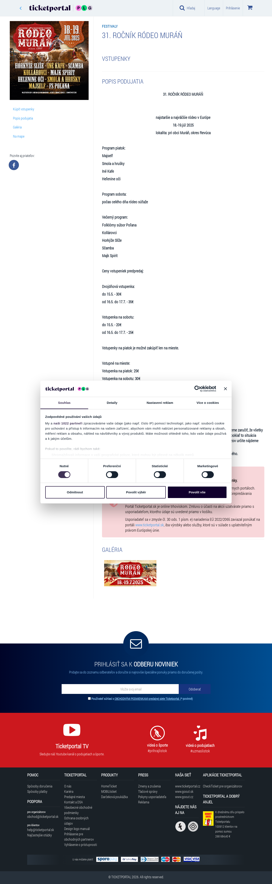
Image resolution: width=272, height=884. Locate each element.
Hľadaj (187, 8)
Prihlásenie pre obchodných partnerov (79, 836)
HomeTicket (109, 786)
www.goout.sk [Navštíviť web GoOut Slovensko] (184, 791)
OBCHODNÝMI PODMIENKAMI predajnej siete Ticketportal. (147, 699)
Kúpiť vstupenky (23, 109)
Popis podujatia (23, 118)
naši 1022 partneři (68, 423)
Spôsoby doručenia (39, 786)
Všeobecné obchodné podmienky (78, 810)
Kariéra (68, 791)
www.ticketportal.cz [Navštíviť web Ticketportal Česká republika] (187, 786)
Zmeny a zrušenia (149, 786)
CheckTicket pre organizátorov (222, 786)
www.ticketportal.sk (149, 524)
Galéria (17, 127)
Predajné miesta (74, 796)
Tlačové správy (147, 791)
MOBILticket (109, 791)
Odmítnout (75, 492)
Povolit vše (197, 492)
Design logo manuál (77, 828)
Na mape (18, 136)
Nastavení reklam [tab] (160, 402)
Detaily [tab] (112, 402)
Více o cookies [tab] (208, 402)
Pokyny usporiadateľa (152, 796)
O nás (67, 786)
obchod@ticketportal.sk (42, 816)
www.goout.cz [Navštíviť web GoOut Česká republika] (184, 796)
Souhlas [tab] (64, 402)
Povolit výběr (136, 492)
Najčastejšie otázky (39, 835)
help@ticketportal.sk (40, 829)
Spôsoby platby (37, 791)
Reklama (143, 802)
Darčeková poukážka (114, 796)
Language (213, 8)
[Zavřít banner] (225, 388)
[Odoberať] (195, 689)
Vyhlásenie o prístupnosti (80, 844)
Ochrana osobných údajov (76, 821)
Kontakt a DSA (73, 802)
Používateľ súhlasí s (142, 699)
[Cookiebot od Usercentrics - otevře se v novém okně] (197, 389)
